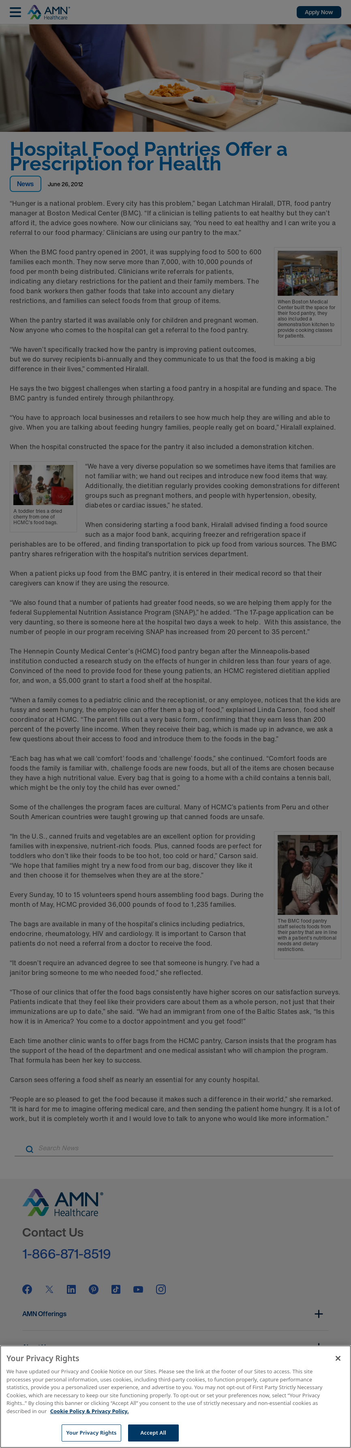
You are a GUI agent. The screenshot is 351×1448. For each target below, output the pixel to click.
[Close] (338, 1358)
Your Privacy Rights (91, 1432)
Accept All (154, 1432)
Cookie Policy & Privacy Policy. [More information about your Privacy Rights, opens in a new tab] (89, 1411)
